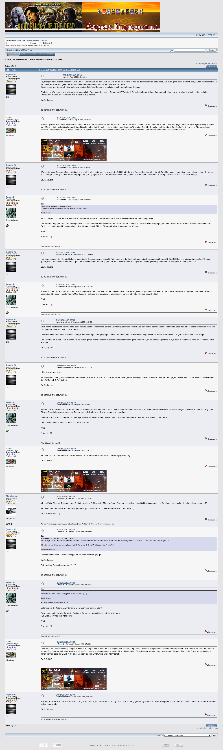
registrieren (42, 40)
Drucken (212, 66)
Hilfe (23, 54)
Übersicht (14, 54)
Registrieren (49, 54)
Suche (29, 54)
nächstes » (212, 63)
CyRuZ (9, 117)
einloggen (30, 40)
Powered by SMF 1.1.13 (98, 745)
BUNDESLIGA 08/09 (54, 59)
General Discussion (36, 59)
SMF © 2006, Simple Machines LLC (120, 745)
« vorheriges (201, 63)
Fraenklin (10, 197)
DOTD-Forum (10, 59)
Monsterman (12, 496)
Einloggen (37, 54)
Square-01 (11, 74)
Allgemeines (22, 59)
